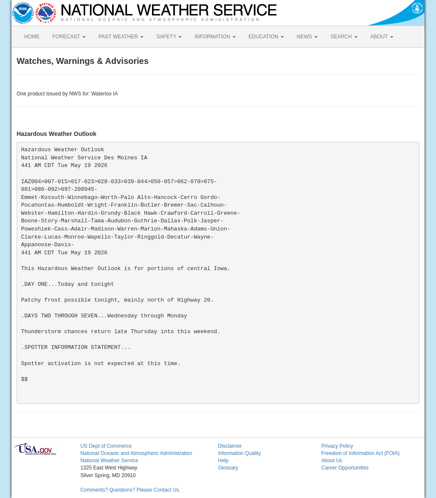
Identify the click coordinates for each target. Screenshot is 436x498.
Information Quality (239, 453)
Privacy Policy (337, 446)
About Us (331, 460)
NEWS (307, 37)
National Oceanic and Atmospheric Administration (136, 453)
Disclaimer (230, 446)
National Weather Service (109, 460)
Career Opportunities (344, 468)
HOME (32, 37)
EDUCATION (266, 37)
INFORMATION (215, 37)
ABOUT (381, 37)
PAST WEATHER (120, 37)
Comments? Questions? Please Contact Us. (130, 490)
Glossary (228, 468)
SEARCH (343, 37)
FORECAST (69, 37)
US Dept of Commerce (106, 446)
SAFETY (169, 37)
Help (223, 460)
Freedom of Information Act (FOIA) (360, 453)
